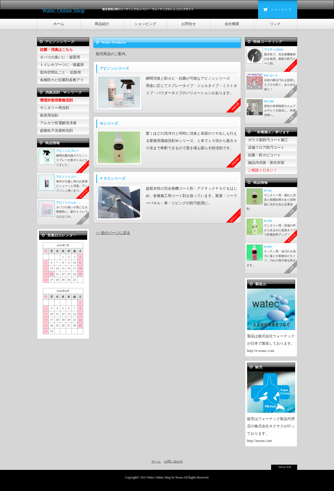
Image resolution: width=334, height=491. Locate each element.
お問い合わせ (173, 461)
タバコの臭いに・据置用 (60, 57)
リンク (275, 24)
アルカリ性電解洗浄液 (58, 123)
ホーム (58, 24)
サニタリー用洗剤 (54, 108)
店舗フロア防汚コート (266, 147)
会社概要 (232, 24)
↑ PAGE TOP (284, 467)
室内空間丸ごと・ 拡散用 (60, 72)
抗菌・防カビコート (264, 155)
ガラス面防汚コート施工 (268, 140)
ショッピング (281, 9)
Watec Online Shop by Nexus (165, 477)
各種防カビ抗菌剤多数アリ (62, 80)
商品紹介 (102, 24)
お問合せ (188, 24)
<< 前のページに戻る (113, 233)
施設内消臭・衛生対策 (266, 163)
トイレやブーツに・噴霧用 (62, 65)
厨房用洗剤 (49, 115)
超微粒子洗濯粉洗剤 (56, 131)
